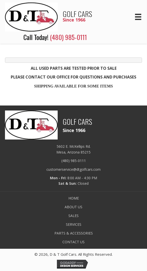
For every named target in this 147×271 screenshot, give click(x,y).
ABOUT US (73, 207)
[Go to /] (59, 16)
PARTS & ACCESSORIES (73, 233)
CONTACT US (73, 242)
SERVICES (73, 224)
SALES (73, 216)
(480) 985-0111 (68, 37)
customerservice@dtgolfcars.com (73, 169)
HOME (73, 198)
